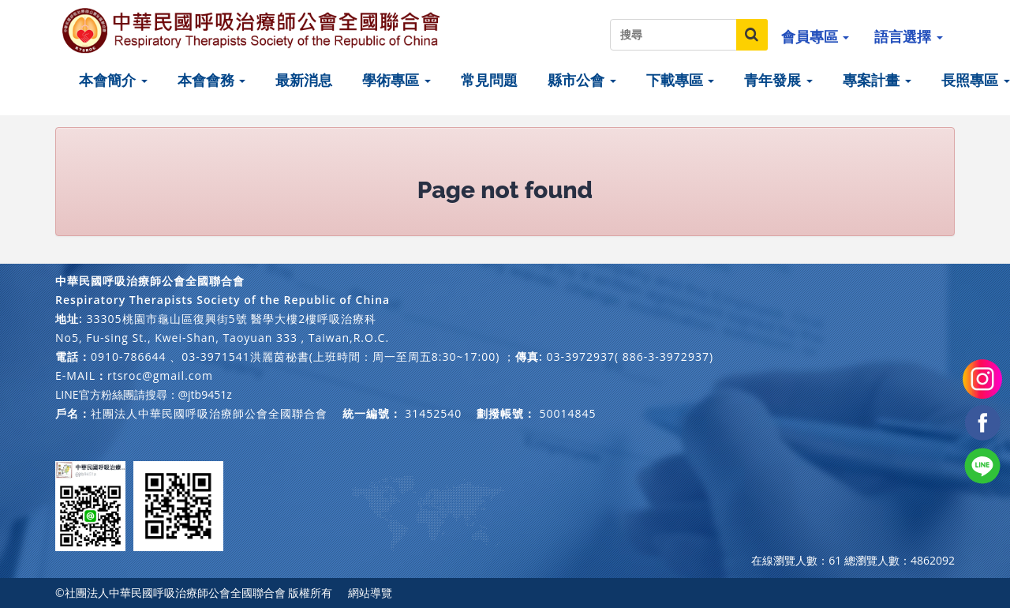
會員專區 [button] (815, 36)
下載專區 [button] (680, 79)
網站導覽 (370, 592)
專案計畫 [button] (877, 79)
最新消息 (303, 79)
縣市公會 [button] (582, 79)
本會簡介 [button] (113, 79)
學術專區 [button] (396, 79)
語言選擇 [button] (908, 36)
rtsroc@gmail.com (160, 375)
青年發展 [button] (778, 79)
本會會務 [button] (212, 79)
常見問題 (489, 79)
